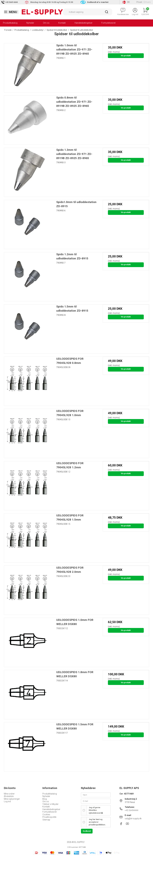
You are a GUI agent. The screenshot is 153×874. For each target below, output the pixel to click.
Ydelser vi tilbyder (50, 804)
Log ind (7, 801)
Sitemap (46, 820)
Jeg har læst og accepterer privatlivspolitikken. (97, 822)
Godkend (87, 831)
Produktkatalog (10, 23)
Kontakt (62, 23)
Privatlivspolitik (49, 817)
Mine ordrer (9, 794)
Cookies (46, 814)
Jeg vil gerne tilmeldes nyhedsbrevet (96, 810)
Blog (44, 799)
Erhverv (147, 2)
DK (126, 2)
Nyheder (30, 23)
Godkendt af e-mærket (97, 2)
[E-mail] (96, 801)
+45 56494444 (131, 810)
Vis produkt (126, 56)
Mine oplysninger (12, 799)
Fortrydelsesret (108, 23)
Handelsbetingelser (83, 23)
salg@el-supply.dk (133, 818)
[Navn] (96, 794)
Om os (46, 23)
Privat (139, 2)
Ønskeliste (9, 796)
